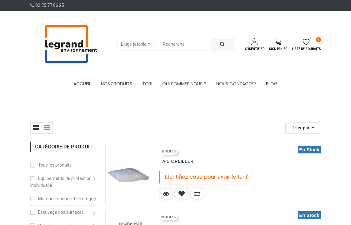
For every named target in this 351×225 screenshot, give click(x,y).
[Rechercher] (222, 44)
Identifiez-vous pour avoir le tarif (206, 176)
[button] (303, 128)
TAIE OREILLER (176, 161)
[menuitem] (82, 83)
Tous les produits (55, 165)
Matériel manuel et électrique (67, 198)
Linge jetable (134, 44)
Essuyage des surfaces (61, 212)
